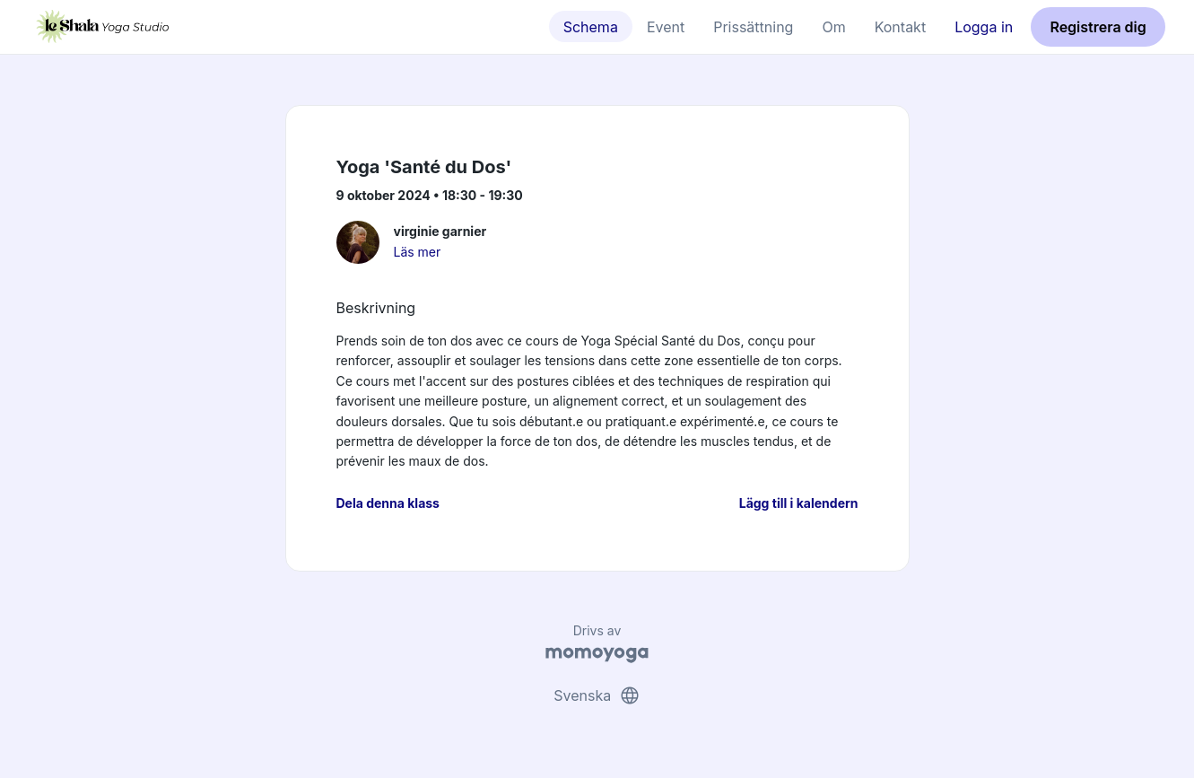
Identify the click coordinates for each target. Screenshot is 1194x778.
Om (833, 27)
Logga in (983, 27)
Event (665, 27)
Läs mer (417, 251)
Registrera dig (1098, 27)
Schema (590, 27)
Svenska (596, 695)
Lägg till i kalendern (798, 503)
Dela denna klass (388, 503)
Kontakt (900, 27)
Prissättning (753, 27)
